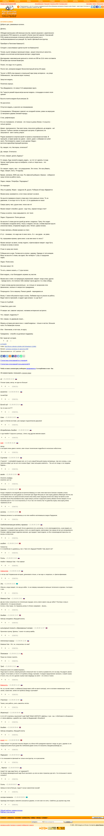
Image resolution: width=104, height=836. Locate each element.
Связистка (4, 571)
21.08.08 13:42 (12, 558)
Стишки (52, 1)
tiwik (1, 443)
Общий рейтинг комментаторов (11, 810)
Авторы (75, 1)
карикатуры (26, 817)
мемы (33, 817)
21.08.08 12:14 (15, 653)
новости (31, 825)
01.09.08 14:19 (9, 379)
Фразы (40, 1)
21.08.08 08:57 (12, 784)
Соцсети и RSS (54, 4)
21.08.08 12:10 (11, 666)
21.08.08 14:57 (13, 489)
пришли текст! (97, 817)
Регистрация (100, 4)
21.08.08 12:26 (21, 641)
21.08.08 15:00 (14, 458)
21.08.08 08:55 (20, 797)
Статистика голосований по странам (13, 360)
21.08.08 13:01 (17, 598)
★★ (6, 740)
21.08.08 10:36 (14, 700)
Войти (94, 4)
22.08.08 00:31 (14, 392)
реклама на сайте (5, 825)
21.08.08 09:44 (13, 727)
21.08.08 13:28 (15, 571)
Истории (17, 1)
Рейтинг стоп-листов (7, 812)
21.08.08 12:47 (13, 615)
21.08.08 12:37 (40, 628)
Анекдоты (5, 1)
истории (18, 817)
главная (3, 817)
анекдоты (10, 817)
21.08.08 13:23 (10, 584)
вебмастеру (25, 825)
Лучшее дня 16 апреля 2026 (8, 4)
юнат (2, 740)
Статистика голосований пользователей (14, 364)
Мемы (29, 1)
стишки (44, 817)
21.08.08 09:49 (15, 712)
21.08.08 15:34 (24, 430)
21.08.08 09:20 (15, 755)
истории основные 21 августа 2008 (17, 349)
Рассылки (47, 4)
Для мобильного (39, 4)
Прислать (87, 1)
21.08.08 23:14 (15, 404)
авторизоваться (31, 368)
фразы (38, 817)
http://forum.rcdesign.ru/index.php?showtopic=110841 (20, 346)
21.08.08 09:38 (14, 740)
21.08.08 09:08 (14, 768)
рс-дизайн (3, 344)
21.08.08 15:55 (11, 417)
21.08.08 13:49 (35, 525)
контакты (13, 825)
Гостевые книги (63, 4)
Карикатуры (64, 1)
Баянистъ (4, 685)
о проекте (18, 825)
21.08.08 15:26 (10, 443)
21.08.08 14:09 (13, 512)
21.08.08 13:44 (13, 543)
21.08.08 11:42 (15, 685)
